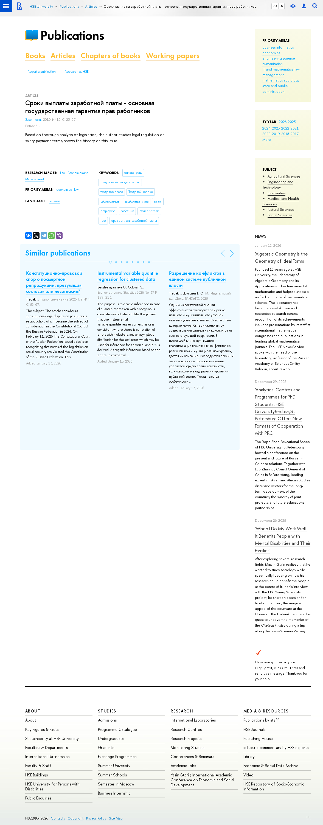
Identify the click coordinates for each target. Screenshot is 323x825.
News (260, 236)
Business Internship (114, 793)
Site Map (116, 818)
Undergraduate (111, 738)
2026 (283, 121)
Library (249, 756)
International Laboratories (193, 720)
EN (281, 6)
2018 (285, 133)
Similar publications (57, 253)
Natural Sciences (281, 209)
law (297, 69)
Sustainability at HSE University (52, 738)
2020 (266, 133)
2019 (276, 133)
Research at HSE (77, 71)
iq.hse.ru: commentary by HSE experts (275, 747)
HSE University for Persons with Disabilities (52, 786)
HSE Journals (254, 729)
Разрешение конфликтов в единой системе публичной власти (197, 279)
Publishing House (258, 738)
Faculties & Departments (46, 747)
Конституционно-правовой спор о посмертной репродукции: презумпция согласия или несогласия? (54, 282)
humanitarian (272, 63)
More (266, 139)
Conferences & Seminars (192, 756)
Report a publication (42, 71)
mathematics (272, 80)
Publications (72, 35)
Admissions (107, 720)
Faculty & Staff (38, 765)
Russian (54, 201)
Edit (308, 817)
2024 (266, 128)
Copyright (75, 818)
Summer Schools (112, 775)
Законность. (34, 119)
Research (182, 711)
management (273, 74)
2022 (285, 128)
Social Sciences (280, 214)
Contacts (58, 818)
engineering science (278, 58)
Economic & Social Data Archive (270, 765)
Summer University (114, 765)
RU (275, 6)
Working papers (173, 55)
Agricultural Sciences (284, 176)
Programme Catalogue (117, 729)
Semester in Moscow (116, 784)
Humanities (276, 192)
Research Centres (186, 729)
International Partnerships (47, 756)
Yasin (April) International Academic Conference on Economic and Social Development (202, 779)
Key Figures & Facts (41, 729)
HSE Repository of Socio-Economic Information (273, 786)
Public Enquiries (38, 798)
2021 (295, 128)
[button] (110, 262)
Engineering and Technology (277, 184)
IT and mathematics (277, 69)
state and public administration (275, 88)
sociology (291, 80)
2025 (292, 121)
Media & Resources (266, 711)
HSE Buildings (36, 775)
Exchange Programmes (117, 756)
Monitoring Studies (187, 747)
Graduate (106, 747)
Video (248, 775)
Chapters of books (111, 55)
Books (35, 55)
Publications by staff (261, 720)
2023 (276, 128)
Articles (62, 55)
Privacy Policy (96, 818)
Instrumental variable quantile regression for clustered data (127, 276)
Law (63, 173)
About (33, 711)
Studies (107, 711)
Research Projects (186, 738)
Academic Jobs (183, 765)
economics (271, 52)
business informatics (278, 47)
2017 (295, 133)
